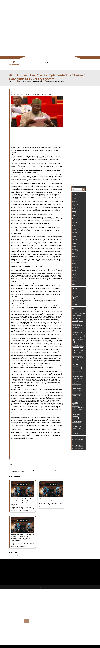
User (38, 67)
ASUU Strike (17, 464)
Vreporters (26, 94)
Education (13, 92)
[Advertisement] (50, 9)
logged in (18, 555)
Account (38, 59)
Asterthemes (48, 587)
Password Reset (46, 62)
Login (54, 59)
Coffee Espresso (40, 587)
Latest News (48, 59)
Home (43, 59)
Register (59, 65)
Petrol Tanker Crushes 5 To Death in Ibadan (46, 65)
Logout (58, 59)
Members (39, 62)
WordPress (61, 587)
